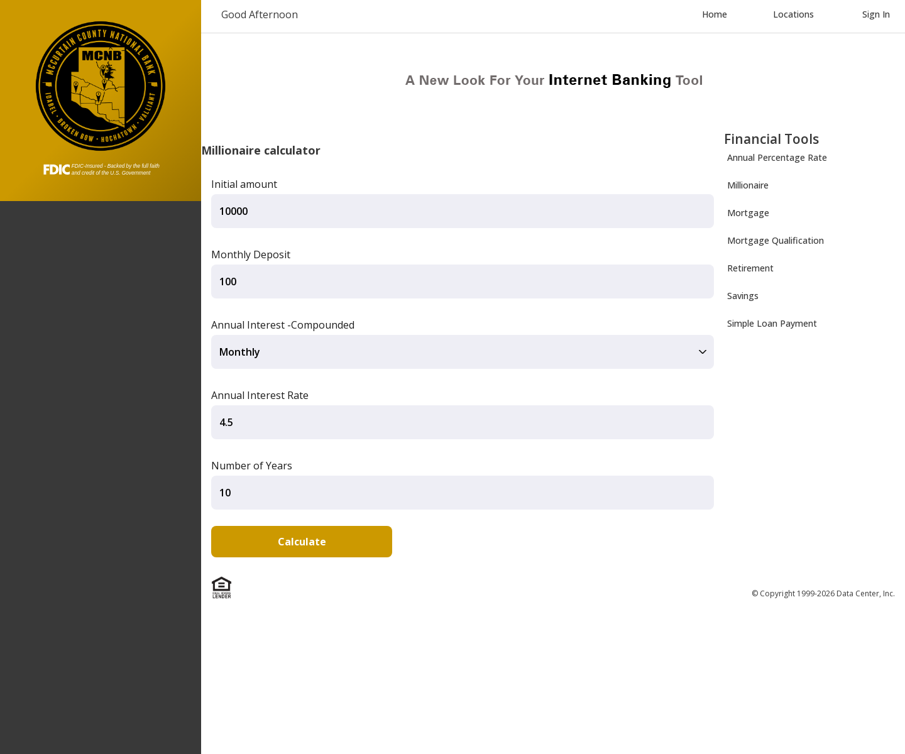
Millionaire (748, 185)
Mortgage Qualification (775, 240)
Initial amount (244, 184)
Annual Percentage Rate (777, 157)
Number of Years (251, 466)
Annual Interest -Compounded (282, 325)
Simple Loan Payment (772, 323)
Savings (743, 296)
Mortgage (748, 213)
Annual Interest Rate (260, 395)
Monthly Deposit (250, 254)
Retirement (750, 268)
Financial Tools (771, 139)
